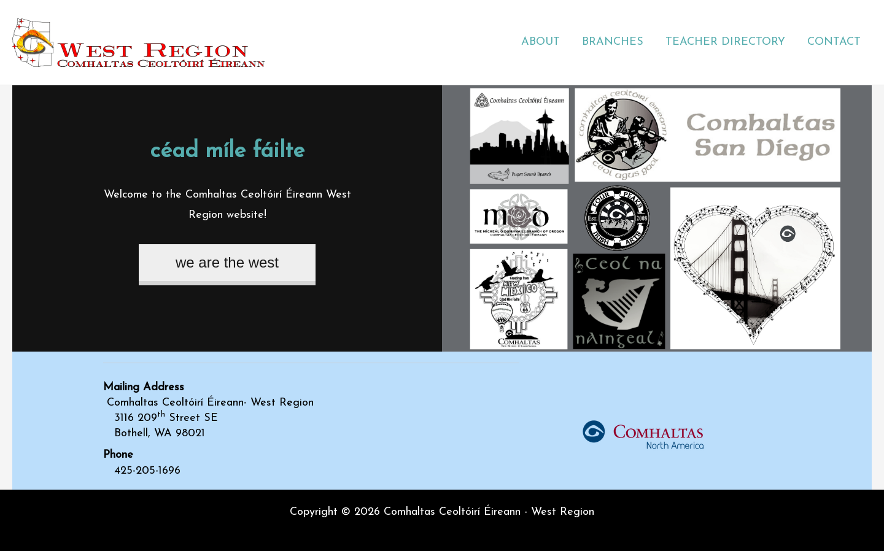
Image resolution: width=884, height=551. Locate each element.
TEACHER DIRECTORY (725, 42)
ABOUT (540, 42)
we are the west (227, 262)
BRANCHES (612, 42)
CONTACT (834, 42)
